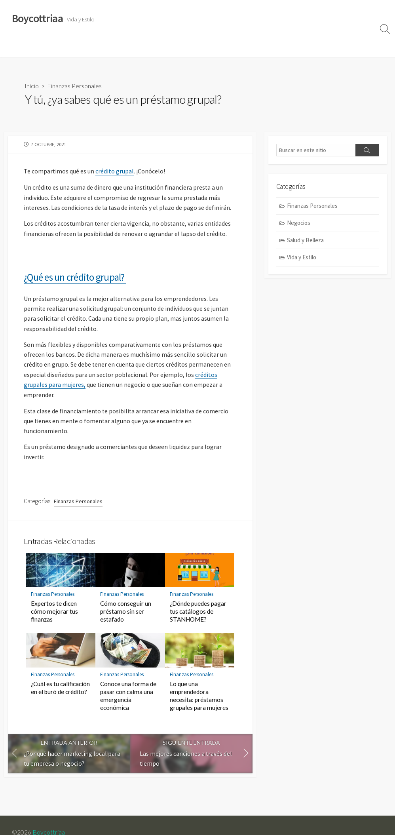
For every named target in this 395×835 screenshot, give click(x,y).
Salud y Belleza (67, 47)
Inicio (32, 85)
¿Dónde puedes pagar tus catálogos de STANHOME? (198, 618)
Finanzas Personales (122, 47)
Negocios (171, 47)
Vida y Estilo (24, 47)
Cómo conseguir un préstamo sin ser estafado (125, 618)
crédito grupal (115, 172)
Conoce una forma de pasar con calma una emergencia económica (128, 702)
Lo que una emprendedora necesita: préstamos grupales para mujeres (199, 702)
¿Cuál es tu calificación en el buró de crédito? (60, 694)
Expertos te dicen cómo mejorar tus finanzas (54, 618)
